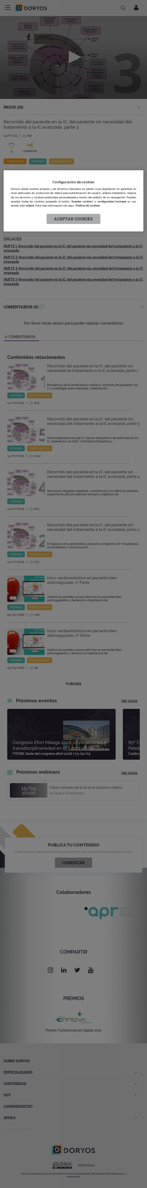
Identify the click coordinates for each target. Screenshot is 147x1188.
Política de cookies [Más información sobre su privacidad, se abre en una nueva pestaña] (88, 205)
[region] (73, 200)
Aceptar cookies (73, 218)
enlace (30, 205)
